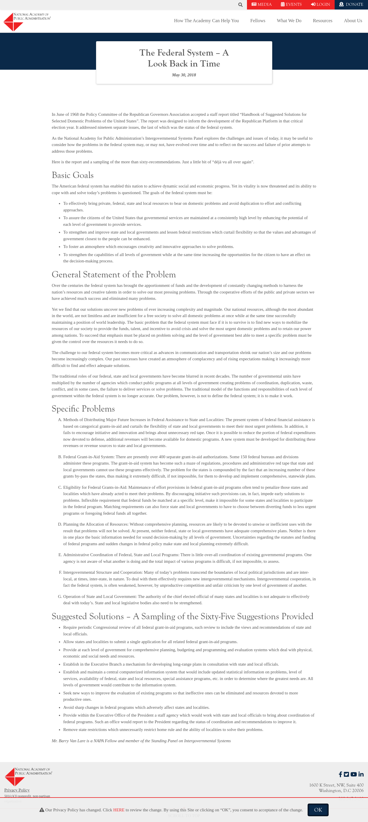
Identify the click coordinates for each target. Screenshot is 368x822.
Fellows (257, 20)
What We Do (289, 20)
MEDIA (262, 4)
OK (318, 810)
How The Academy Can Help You (206, 20)
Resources (322, 20)
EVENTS (291, 4)
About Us (353, 20)
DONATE (351, 4)
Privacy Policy (17, 790)
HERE (118, 810)
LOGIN (320, 4)
